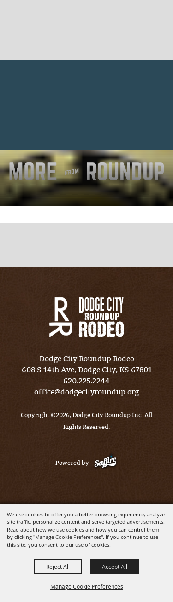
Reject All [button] (58, 566)
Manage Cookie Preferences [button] (86, 586)
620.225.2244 (86, 380)
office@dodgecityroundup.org (86, 392)
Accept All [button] (114, 566)
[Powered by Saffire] (105, 462)
